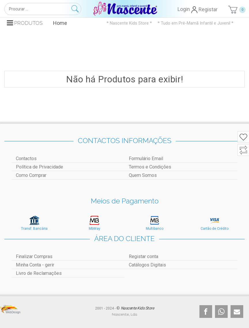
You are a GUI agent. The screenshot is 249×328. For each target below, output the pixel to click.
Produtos (28, 23)
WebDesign (10, 312)
